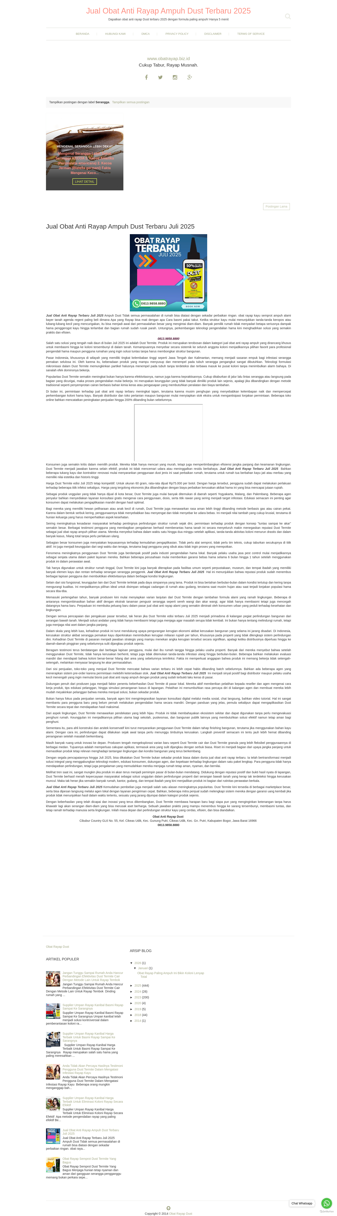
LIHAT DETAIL (84, 181)
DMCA (145, 33)
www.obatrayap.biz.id (168, 58)
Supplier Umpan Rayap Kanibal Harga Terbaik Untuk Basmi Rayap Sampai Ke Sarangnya (89, 1037)
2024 (138, 991)
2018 (138, 1015)
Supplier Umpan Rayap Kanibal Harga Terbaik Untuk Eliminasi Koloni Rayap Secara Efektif (93, 1101)
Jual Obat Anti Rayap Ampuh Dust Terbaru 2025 (168, 10)
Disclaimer (212, 33)
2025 (138, 985)
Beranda (82, 33)
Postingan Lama (276, 206)
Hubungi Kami (115, 33)
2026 (138, 963)
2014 (138, 1020)
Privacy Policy (176, 33)
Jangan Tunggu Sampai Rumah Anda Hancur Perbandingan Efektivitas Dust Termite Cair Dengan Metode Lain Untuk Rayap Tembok (93, 976)
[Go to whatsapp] (326, 1203)
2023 (138, 997)
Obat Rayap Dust (57, 946)
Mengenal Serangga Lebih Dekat (85, 146)
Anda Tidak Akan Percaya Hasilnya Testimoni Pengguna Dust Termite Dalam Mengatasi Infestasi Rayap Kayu (93, 1069)
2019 (138, 1009)
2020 (138, 1003)
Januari (143, 968)
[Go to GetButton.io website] (327, 1211)
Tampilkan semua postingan (131, 102)
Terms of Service (251, 33)
